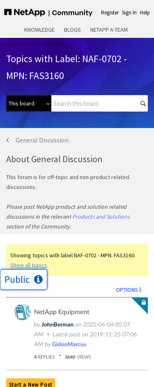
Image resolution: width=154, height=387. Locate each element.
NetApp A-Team (109, 29)
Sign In (129, 12)
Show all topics (28, 265)
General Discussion (42, 140)
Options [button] (127, 290)
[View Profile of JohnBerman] (57, 324)
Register (110, 12)
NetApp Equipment (62, 311)
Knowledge (39, 29)
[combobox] (99, 103)
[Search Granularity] (28, 103)
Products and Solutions (101, 216)
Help (145, 12)
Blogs (72, 29)
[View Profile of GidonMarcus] (69, 343)
